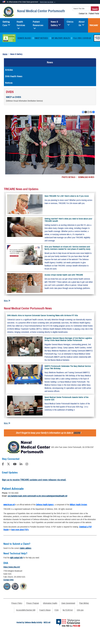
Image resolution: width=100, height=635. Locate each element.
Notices (9, 82)
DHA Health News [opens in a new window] (13, 76)
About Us (82, 23)
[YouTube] (14, 464)
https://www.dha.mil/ (11, 567)
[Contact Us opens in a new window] (83, 13)
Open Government (68, 603)
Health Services (21, 24)
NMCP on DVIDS (13, 97)
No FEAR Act (68, 610)
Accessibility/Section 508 (25, 610)
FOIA (57, 610)
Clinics (70, 22)
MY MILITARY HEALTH (61, 38)
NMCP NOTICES (41, 38)
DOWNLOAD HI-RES (86, 177)
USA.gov (80, 610)
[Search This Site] (81, 8)
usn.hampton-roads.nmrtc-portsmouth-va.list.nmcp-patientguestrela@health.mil (37, 496)
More (7, 300)
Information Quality (50, 603)
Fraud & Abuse (45, 610)
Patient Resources (38, 24)
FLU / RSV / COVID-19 (82, 38)
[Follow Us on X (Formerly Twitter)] (8, 464)
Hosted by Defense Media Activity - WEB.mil (33, 622)
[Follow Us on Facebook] (3, 464)
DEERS (77, 432)
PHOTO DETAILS (68, 177)
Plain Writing (84, 603)
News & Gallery (56, 23)
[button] (48, 2)
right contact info (16, 557)
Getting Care (6, 23)
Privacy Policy (16, 603)
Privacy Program (32, 603)
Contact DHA (8, 580)
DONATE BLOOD (24, 38)
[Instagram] (27, 464)
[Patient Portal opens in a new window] (94, 13)
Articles (9, 69)
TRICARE (94, 25)
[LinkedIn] (21, 464)
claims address (25, 548)
